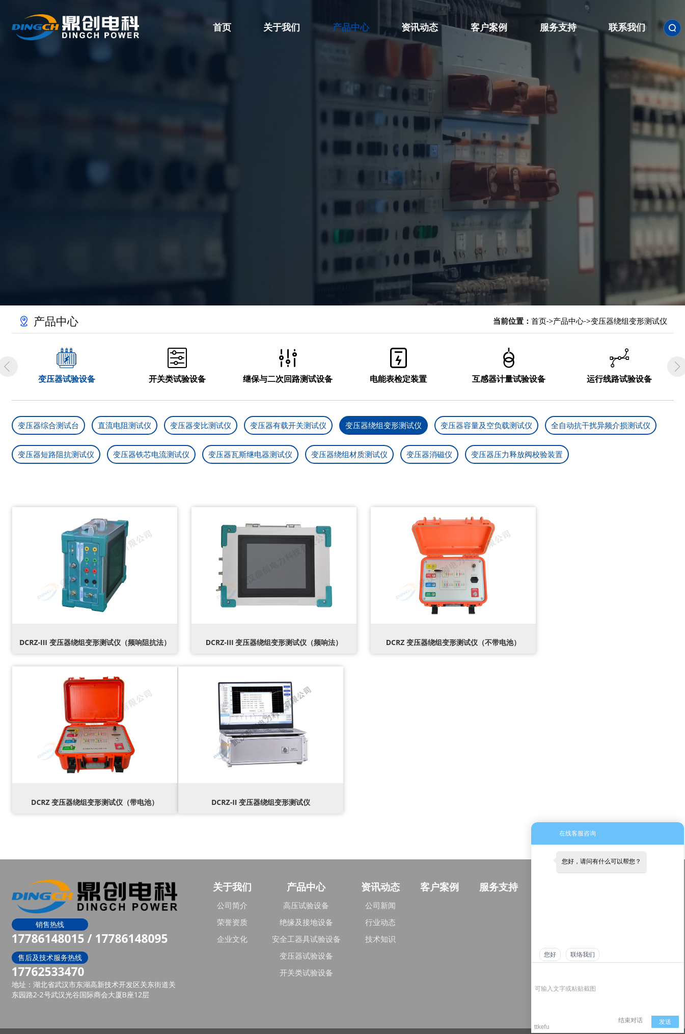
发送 (665, 1021)
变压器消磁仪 (429, 454)
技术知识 (380, 925)
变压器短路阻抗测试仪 (56, 454)
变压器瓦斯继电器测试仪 (250, 454)
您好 (550, 954)
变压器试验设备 (306, 942)
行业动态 (380, 909)
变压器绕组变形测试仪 (629, 321)
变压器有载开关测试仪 (288, 425)
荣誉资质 (232, 909)
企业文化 (232, 925)
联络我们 (582, 954)
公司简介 (232, 892)
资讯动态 (380, 873)
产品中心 (568, 321)
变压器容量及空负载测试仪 (486, 425)
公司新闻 (380, 892)
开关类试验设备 (306, 959)
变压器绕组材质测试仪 (349, 454)
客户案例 (439, 873)
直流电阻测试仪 (124, 425)
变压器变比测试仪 (200, 425)
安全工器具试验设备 (306, 925)
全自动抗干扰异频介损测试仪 (600, 425)
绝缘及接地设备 (306, 909)
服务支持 (498, 873)
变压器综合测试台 (48, 425)
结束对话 (630, 1020)
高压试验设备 (306, 892)
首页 (538, 321)
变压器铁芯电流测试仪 (151, 454)
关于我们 (232, 873)
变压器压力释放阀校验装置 (517, 454)
